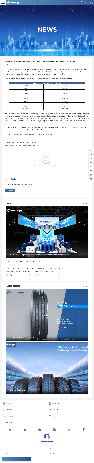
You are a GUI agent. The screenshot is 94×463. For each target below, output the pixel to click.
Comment (10, 191)
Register (30, 184)
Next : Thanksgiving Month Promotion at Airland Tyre (22, 146)
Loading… (88, 2)
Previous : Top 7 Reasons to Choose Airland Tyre (20, 142)
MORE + (85, 203)
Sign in (25, 184)
